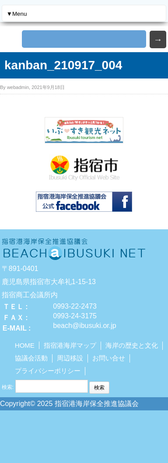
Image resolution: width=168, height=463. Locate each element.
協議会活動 (31, 358)
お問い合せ (108, 358)
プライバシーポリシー (47, 370)
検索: (8, 387)
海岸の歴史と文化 (131, 345)
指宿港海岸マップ (70, 345)
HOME (25, 345)
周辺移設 (70, 358)
